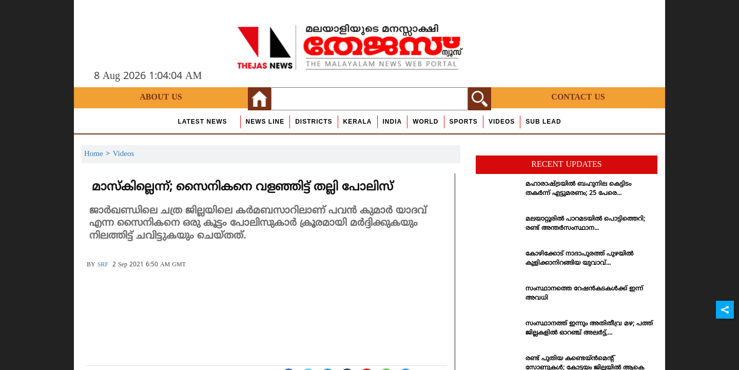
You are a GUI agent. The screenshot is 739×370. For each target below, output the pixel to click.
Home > (98, 154)
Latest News (202, 121)
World (425, 121)
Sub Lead (543, 121)
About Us (161, 97)
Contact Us (578, 97)
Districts (313, 121)
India (392, 121)
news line (265, 121)
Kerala (357, 121)
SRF (103, 265)
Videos (502, 121)
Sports (464, 121)
